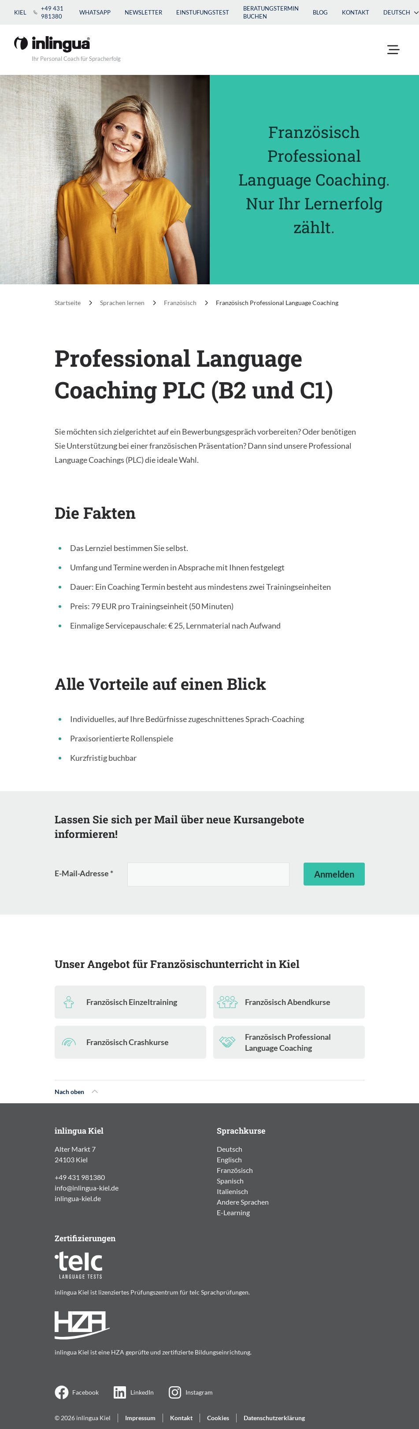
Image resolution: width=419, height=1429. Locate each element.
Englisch (229, 1159)
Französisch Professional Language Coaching (277, 302)
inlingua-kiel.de (78, 1198)
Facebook (77, 1392)
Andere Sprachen (243, 1202)
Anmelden (334, 874)
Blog (320, 12)
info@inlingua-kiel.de (87, 1187)
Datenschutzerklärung (274, 1418)
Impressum (140, 1418)
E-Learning (233, 1212)
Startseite (68, 302)
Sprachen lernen (122, 302)
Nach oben (76, 1091)
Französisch (180, 302)
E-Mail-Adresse (84, 873)
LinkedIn (133, 1392)
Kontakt (355, 12)
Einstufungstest (202, 12)
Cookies (218, 1418)
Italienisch (232, 1191)
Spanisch (230, 1180)
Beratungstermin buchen (271, 12)
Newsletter (143, 12)
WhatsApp (95, 12)
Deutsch (401, 12)
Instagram (190, 1392)
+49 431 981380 (48, 12)
